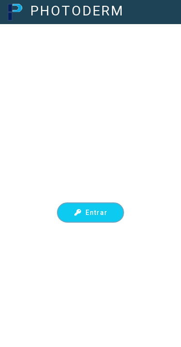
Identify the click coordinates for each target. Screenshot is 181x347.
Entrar (90, 212)
